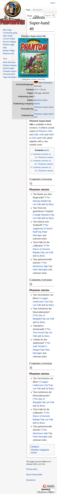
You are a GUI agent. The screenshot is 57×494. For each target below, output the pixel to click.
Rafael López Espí (38, 79)
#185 (51, 134)
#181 (34, 138)
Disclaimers (31, 480)
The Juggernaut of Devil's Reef (42, 228)
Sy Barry (50, 204)
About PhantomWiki (34, 475)
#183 (41, 134)
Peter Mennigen (40, 269)
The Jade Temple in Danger (41, 346)
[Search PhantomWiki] (50, 15)
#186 (35, 134)
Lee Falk (37, 204)
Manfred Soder (41, 100)
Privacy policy (31, 469)
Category (34, 446)
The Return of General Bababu (41, 249)
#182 (45, 131)
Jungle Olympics (42, 215)
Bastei (37, 103)
